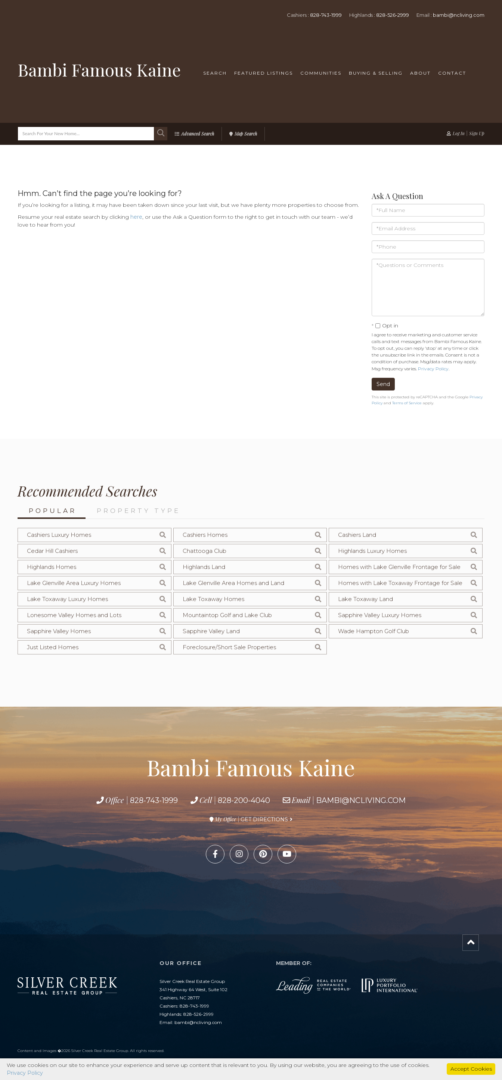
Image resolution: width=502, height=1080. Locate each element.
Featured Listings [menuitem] (263, 73)
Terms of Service (407, 403)
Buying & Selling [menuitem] (376, 73)
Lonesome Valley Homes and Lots (74, 615)
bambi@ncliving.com (458, 15)
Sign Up (476, 133)
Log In (459, 133)
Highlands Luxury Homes (372, 550)
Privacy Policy (433, 368)
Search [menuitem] (215, 73)
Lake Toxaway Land (365, 599)
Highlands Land (204, 566)
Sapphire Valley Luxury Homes (379, 615)
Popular (53, 510)
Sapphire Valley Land (211, 631)
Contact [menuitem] (452, 73)
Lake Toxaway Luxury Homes (67, 599)
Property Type (138, 510)
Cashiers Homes (205, 534)
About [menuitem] (420, 73)
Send (383, 384)
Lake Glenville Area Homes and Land (233, 582)
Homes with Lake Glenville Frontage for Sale (399, 566)
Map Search (246, 134)
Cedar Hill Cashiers (52, 550)
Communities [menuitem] (320, 73)
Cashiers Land (357, 534)
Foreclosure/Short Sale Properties (229, 647)
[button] (160, 133)
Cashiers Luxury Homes (59, 534)
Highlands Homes (51, 566)
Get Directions (264, 819)
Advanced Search (197, 134)
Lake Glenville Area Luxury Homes (74, 582)
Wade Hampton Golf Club (373, 631)
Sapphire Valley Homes (59, 631)
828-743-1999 (326, 15)
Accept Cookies (471, 1068)
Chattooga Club (204, 550)
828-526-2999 (392, 15)
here (136, 217)
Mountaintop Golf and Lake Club (227, 615)
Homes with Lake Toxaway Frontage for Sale (400, 582)
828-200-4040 (244, 800)
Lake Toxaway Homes (213, 599)
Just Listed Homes (52, 647)
